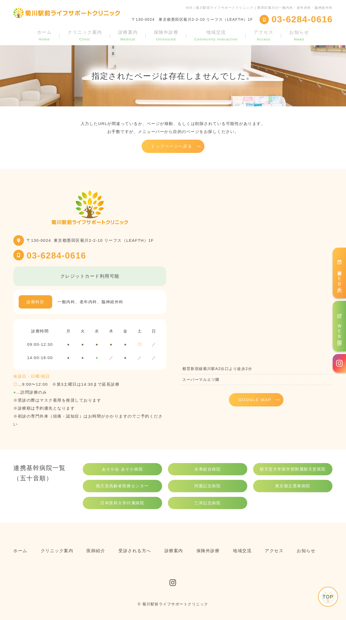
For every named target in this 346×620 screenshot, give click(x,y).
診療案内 (128, 35)
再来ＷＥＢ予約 (339, 273)
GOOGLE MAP (254, 399)
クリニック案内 (85, 35)
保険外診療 (166, 35)
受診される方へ (134, 550)
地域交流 (216, 35)
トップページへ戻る (171, 146)
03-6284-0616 (56, 255)
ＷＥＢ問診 (339, 326)
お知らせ (299, 35)
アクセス (263, 35)
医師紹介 (95, 550)
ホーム (44, 35)
